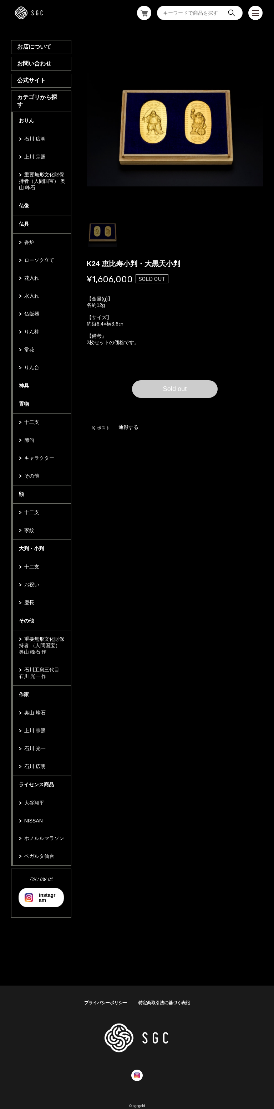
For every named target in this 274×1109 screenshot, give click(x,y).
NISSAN (33, 821)
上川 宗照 (35, 157)
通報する (128, 427)
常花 (29, 349)
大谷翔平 (34, 803)
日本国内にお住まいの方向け (174, 406)
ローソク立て (39, 260)
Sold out (175, 388)
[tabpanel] (175, 127)
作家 (24, 694)
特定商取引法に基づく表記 (164, 1002)
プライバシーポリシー (105, 1002)
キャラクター (39, 458)
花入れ (31, 278)
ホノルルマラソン (44, 838)
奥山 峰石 (35, 712)
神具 (24, 386)
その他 (31, 476)
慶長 (29, 602)
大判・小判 (31, 548)
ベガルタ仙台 (39, 856)
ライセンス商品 (36, 784)
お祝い (31, 584)
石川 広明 (35, 139)
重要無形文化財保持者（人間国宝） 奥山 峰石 (42, 181)
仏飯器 (31, 314)
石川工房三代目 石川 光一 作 (39, 673)
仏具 (24, 224)
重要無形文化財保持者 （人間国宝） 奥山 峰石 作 (41, 645)
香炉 (29, 242)
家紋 (29, 530)
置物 (24, 404)
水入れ (31, 296)
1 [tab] (102, 232)
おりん (26, 120)
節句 (29, 440)
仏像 (24, 206)
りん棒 (31, 331)
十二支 (31, 422)
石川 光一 (35, 748)
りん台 (31, 367)
